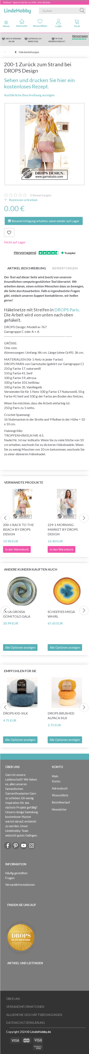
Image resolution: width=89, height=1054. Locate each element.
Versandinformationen (20, 884)
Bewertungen (40, 195)
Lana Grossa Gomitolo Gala (16, 614)
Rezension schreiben (22, 200)
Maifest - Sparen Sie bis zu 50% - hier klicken (26, 2)
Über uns (13, 998)
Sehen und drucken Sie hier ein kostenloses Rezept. (39, 83)
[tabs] (77, 24)
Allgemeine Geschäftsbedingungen (34, 1015)
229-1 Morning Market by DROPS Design (63, 529)
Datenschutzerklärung (25, 1022)
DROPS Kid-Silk (15, 713)
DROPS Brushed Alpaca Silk (61, 715)
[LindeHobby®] (17, 9)
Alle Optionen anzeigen (20, 647)
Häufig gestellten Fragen (16, 875)
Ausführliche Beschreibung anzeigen (29, 95)
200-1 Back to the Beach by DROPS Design (18, 529)
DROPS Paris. (67, 309)
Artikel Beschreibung (26, 268)
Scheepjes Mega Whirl (61, 614)
